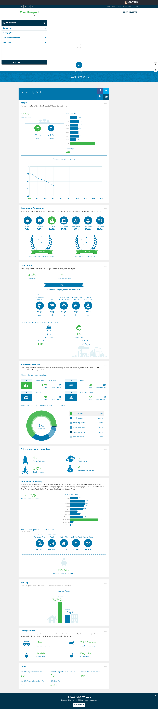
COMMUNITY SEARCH (130, 12)
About (108, 6)
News (113, 6)
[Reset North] (155, 70)
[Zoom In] (155, 64)
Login (136, 6)
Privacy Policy (127, 6)
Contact (119, 6)
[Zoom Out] (155, 67)
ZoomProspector (31, 12)
